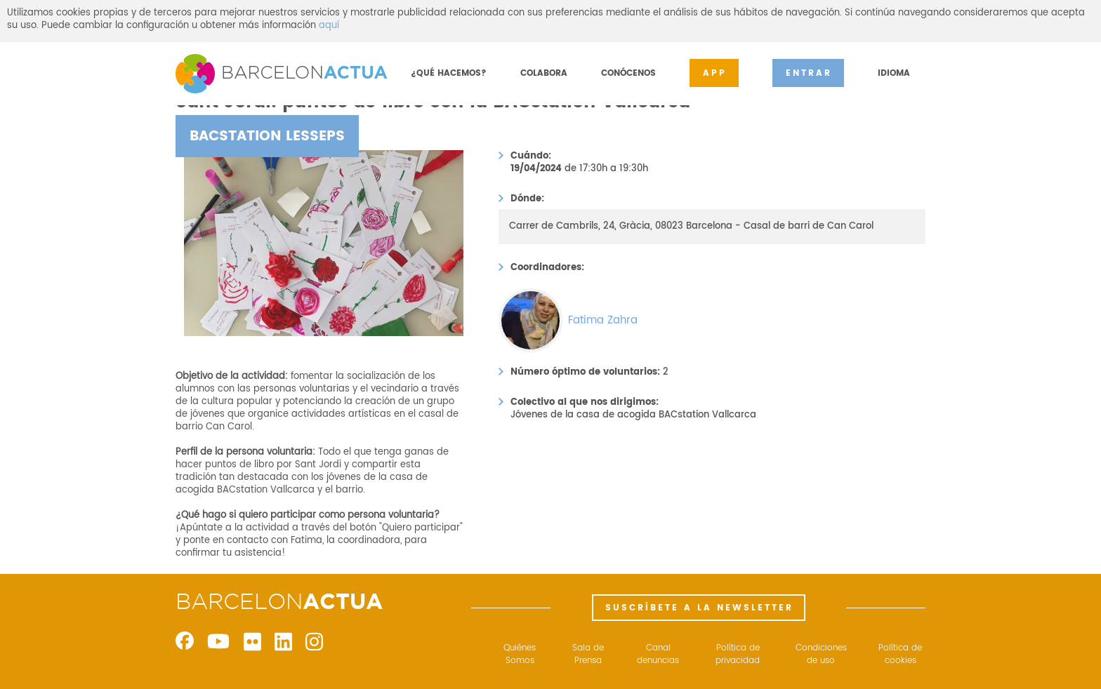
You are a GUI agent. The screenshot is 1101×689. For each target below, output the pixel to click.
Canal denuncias (658, 654)
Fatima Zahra (603, 320)
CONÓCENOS (628, 73)
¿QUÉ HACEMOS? (449, 73)
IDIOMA (894, 73)
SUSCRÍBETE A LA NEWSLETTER (699, 608)
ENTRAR (809, 73)
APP (715, 73)
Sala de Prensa (588, 654)
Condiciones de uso (821, 654)
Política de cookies (900, 654)
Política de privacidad (738, 654)
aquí (329, 25)
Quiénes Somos (519, 654)
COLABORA (543, 73)
